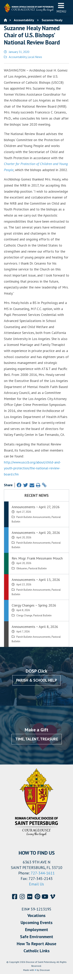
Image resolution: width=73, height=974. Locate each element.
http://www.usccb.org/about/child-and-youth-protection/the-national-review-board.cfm (32, 468)
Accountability (18, 57)
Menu (61, 8)
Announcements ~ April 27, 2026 (36, 507)
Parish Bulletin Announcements (33, 517)
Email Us (36, 884)
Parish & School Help (36, 680)
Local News (35, 57)
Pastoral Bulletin (37, 568)
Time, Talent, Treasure (36, 739)
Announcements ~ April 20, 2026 (36, 532)
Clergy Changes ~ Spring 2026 (34, 605)
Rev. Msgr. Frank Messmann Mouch (37, 558)
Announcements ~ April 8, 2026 (35, 626)
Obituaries (21, 568)
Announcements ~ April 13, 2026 (36, 579)
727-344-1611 (43, 873)
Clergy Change (24, 615)
